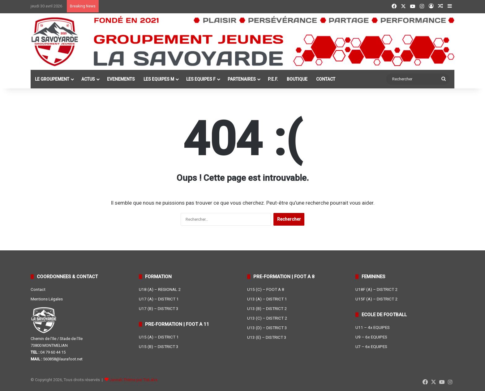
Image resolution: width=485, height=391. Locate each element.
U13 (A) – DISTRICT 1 (267, 298)
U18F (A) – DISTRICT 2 (376, 289)
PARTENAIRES (242, 79)
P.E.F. (273, 79)
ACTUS (88, 79)
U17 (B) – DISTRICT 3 (158, 308)
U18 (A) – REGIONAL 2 (160, 289)
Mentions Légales (47, 298)
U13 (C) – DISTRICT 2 (267, 318)
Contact (38, 289)
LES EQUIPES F (201, 79)
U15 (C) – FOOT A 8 (265, 289)
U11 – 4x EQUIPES (372, 327)
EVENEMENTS (121, 79)
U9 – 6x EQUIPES (371, 336)
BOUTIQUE (297, 79)
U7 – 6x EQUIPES (371, 346)
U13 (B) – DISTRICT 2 (267, 308)
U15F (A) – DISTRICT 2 (376, 298)
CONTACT (325, 79)
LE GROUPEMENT (52, 79)
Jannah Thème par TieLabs (133, 379)
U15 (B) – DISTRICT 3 (158, 346)
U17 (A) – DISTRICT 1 (159, 298)
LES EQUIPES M (159, 79)
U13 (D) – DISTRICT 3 (267, 327)
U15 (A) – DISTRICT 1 (159, 336)
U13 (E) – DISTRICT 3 (266, 337)
